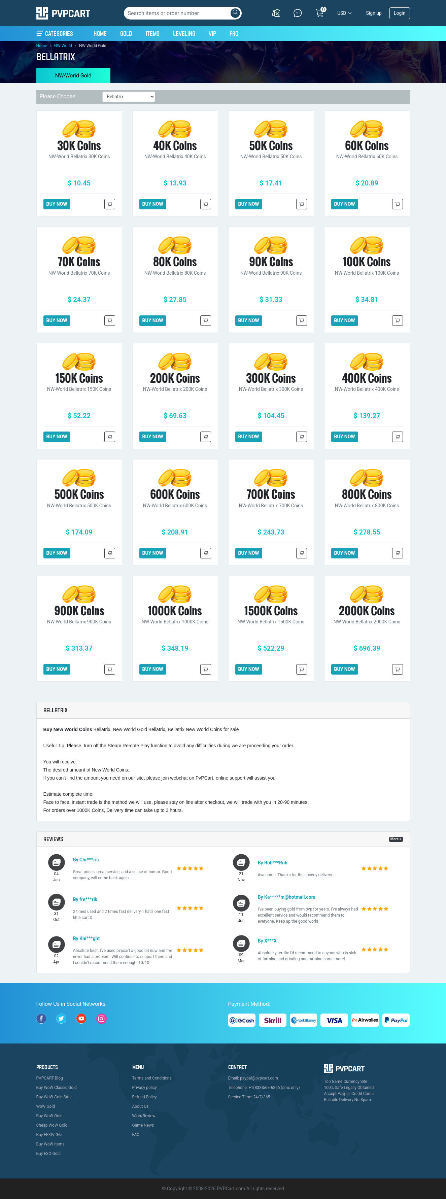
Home (100, 32)
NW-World (63, 45)
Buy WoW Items (50, 1144)
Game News (143, 1125)
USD (341, 13)
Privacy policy (144, 1087)
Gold (126, 33)
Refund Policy (144, 1097)
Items (153, 33)
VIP (212, 33)
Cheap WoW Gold (52, 1125)
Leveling (184, 33)
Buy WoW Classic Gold (56, 1087)
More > (396, 839)
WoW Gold (45, 1106)
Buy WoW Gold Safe (54, 1097)
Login (400, 13)
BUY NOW (56, 204)
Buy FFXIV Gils (49, 1134)
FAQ (234, 33)
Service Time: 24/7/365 (249, 1097)
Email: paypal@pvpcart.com (253, 1078)
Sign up (374, 13)
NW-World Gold (73, 75)
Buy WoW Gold (49, 1116)
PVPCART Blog (49, 1078)
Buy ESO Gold (48, 1153)
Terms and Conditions (152, 1078)
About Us (140, 1106)
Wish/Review (144, 1116)
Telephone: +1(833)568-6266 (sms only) (264, 1087)
